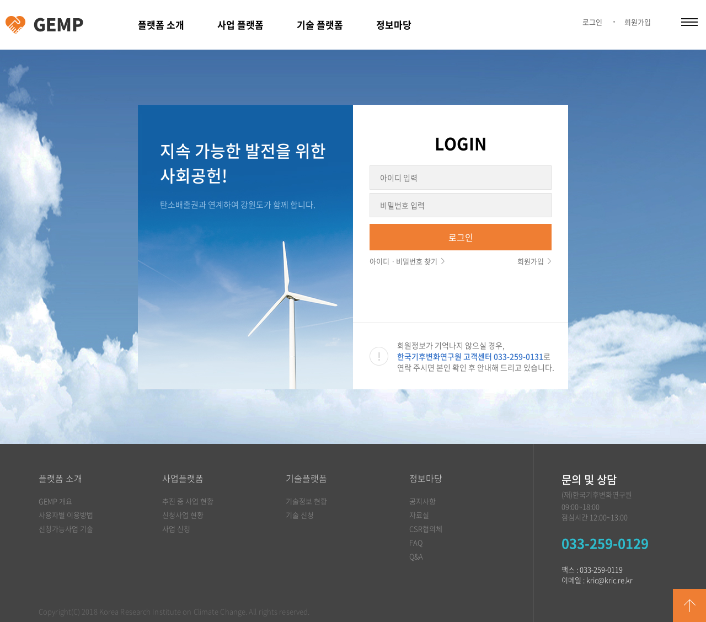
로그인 (592, 22)
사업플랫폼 (183, 478)
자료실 (419, 515)
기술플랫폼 (306, 478)
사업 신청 (176, 528)
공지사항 (422, 501)
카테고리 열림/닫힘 (689, 22)
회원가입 (637, 22)
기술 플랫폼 (320, 24)
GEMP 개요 (55, 501)
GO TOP (689, 605)
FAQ (415, 542)
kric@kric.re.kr (609, 580)
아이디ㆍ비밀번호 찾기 (403, 261)
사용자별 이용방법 (66, 515)
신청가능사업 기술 (66, 528)
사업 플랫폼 (240, 24)
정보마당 (393, 24)
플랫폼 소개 (161, 24)
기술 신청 (300, 515)
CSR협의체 (425, 528)
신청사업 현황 (183, 515)
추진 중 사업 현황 (187, 501)
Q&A (416, 556)
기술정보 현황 (306, 501)
